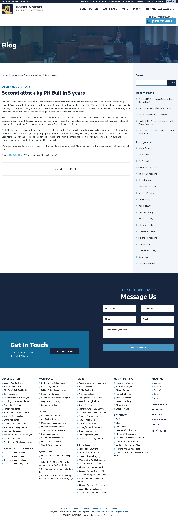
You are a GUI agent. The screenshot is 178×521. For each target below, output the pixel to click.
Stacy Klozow (122, 405)
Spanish (11, 1)
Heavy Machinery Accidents (16, 413)
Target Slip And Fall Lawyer (91, 464)
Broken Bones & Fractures (53, 383)
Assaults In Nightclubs (89, 401)
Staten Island (111, 509)
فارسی (156, 398)
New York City (66, 509)
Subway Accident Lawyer (53, 427)
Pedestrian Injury (145, 199)
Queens (95, 509)
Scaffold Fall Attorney (13, 386)
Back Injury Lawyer (50, 386)
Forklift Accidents (12, 409)
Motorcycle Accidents (147, 186)
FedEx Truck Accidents (89, 420)
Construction (11, 379)
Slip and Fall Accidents (147, 238)
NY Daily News (16, 155)
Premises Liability (145, 212)
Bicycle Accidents (145, 148)
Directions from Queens (15, 456)
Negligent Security (146, 193)
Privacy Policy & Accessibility (106, 512)
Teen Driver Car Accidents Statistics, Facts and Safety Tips (156, 132)
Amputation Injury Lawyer (16, 427)
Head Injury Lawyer (50, 394)
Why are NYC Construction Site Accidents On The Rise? (155, 100)
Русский (157, 390)
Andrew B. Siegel (124, 386)
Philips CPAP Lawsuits (126, 434)
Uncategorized (144, 257)
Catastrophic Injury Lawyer (91, 439)
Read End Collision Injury (52, 438)
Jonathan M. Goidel (124, 383)
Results (149, 1)
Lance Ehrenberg (124, 401)
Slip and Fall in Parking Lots (91, 489)
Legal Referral (122, 427)
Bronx (102, 509)
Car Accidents (144, 161)
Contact (159, 1)
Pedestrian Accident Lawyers (92, 383)
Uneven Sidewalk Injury (89, 456)
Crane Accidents (11, 420)
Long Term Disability (50, 401)
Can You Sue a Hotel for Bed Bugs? (131, 438)
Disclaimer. (123, 512)
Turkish (22, 1)
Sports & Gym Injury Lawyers (92, 409)
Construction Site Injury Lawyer (18, 442)
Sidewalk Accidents (146, 231)
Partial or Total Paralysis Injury (55, 398)
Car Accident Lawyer (51, 419)
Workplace (46, 379)
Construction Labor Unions (16, 424)
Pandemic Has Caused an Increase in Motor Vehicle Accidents (156, 122)
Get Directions (64, 351)
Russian (17, 1)
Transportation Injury (147, 250)
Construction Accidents (148, 167)
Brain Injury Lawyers (88, 431)
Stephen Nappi (122, 409)
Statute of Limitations (126, 430)
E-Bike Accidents (86, 390)
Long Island (86, 509)
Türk (156, 394)
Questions (45, 452)
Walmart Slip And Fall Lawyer (92, 460)
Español (171, 1)
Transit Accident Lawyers (53, 430)
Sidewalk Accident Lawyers (91, 453)
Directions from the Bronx (16, 460)
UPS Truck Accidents (88, 424)
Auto (42, 411)
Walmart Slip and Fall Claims (129, 445)
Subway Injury (144, 244)
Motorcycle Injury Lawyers (53, 423)
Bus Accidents (144, 154)
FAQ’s (118, 419)
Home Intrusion (144, 180)
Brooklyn (77, 509)
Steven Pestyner (123, 390)
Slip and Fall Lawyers (88, 449)
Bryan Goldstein (123, 398)
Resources (128, 1)
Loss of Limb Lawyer (13, 439)
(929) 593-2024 (162, 21)
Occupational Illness (50, 405)
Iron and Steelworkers (14, 416)
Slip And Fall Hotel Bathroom (92, 485)
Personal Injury (16, 75)
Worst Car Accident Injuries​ (54, 445)
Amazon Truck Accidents (90, 416)
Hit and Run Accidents (147, 174)
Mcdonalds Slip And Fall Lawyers (94, 475)
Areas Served (114, 1)
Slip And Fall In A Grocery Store (93, 471)
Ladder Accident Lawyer (15, 383)
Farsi (28, 1)
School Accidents (145, 225)
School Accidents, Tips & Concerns (153, 114)
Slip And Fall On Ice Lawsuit (91, 468)
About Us (85, 1)
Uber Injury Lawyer (50, 434)
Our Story (158, 383)
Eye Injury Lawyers (12, 431)
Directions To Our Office (17, 449)
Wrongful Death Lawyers (90, 427)
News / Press (160, 419)
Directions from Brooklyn (15, 453)
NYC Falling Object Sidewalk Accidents (154, 108)
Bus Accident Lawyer (51, 415)
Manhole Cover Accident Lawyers (94, 413)
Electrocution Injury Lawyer (16, 398)
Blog (5, 75)
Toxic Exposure (10, 394)
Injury (80, 379)
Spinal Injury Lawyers (88, 435)
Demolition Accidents (13, 405)
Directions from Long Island (16, 464)
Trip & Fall (83, 445)
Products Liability (145, 218)
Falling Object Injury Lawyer (54, 390)
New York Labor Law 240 (128, 442)
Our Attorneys (99, 1)
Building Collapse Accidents (16, 401)
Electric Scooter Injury (51, 442)
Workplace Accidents (147, 263)
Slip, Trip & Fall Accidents (15, 390)
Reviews (139, 1)
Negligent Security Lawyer (91, 398)
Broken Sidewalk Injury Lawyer (18, 435)
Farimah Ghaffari (123, 394)
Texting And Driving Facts (128, 449)
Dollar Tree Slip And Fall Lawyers (94, 493)
